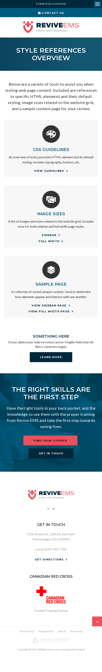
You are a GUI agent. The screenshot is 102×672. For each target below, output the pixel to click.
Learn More (51, 357)
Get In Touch (51, 453)
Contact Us (51, 12)
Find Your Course (50, 440)
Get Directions (49, 559)
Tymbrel (80, 649)
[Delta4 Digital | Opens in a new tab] (51, 641)
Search (62, 631)
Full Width (49, 241)
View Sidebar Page (49, 305)
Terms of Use (26, 631)
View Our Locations (52, 3)
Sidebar (49, 235)
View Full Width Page (49, 311)
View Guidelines (49, 170)
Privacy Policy (46, 631)
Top (97, 621)
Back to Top (76, 631)
